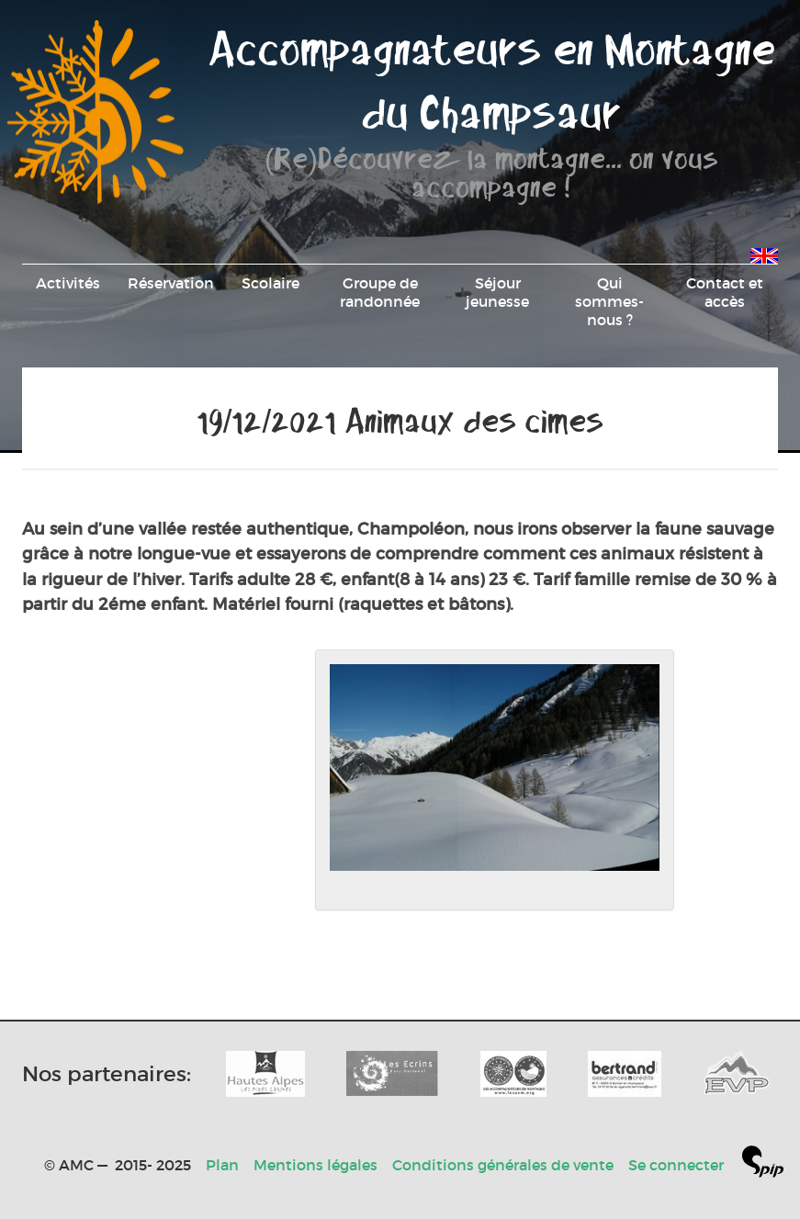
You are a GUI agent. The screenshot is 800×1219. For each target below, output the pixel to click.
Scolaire (270, 283)
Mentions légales (315, 1165)
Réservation (171, 283)
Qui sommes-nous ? (609, 301)
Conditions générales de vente (503, 1165)
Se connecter (676, 1165)
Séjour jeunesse (497, 292)
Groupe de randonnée (380, 292)
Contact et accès (724, 292)
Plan (222, 1165)
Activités (68, 283)
